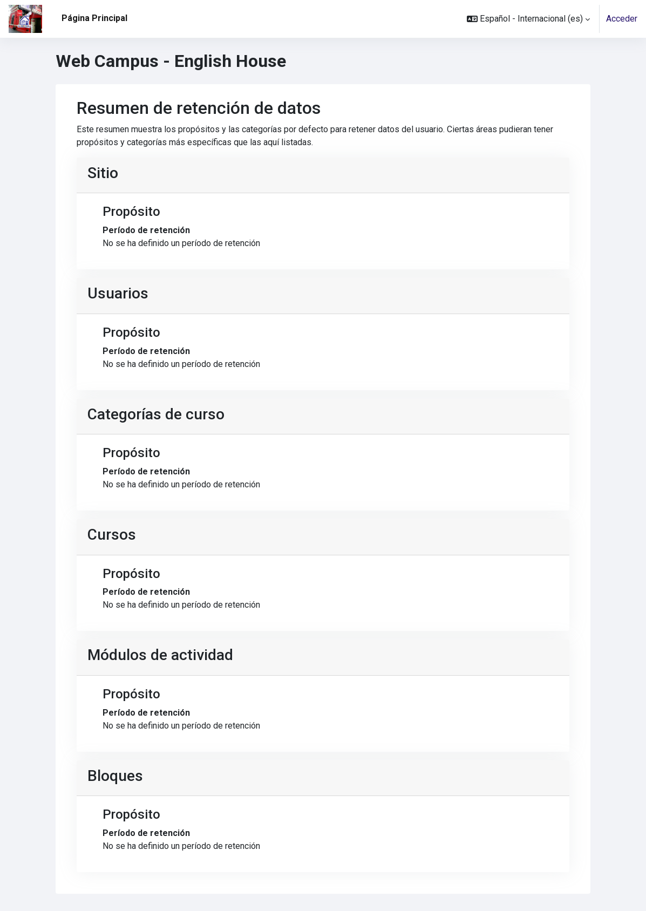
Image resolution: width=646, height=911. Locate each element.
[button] (528, 19)
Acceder (621, 18)
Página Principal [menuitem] (94, 18)
